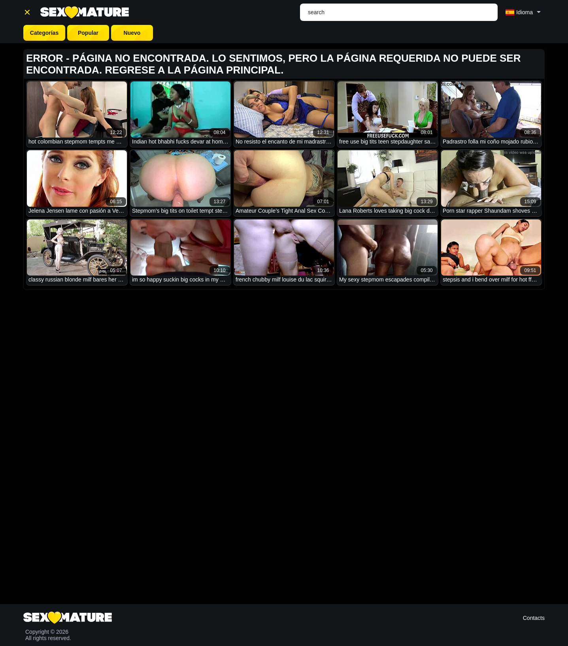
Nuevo (132, 33)
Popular (88, 33)
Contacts (534, 618)
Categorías (44, 33)
